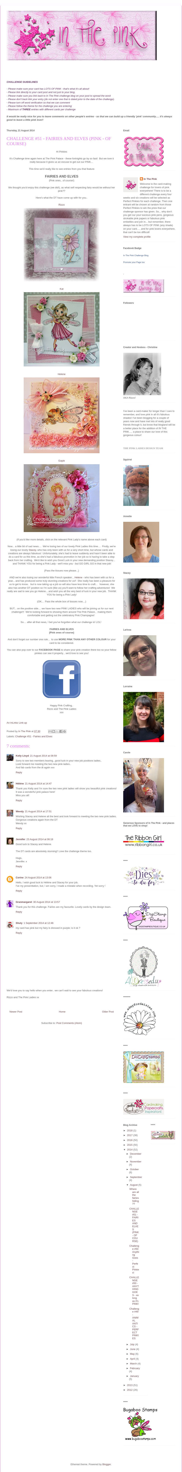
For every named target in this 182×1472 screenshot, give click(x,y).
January (134, 1376)
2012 (130, 1389)
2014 (130, 1149)
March (134, 1363)
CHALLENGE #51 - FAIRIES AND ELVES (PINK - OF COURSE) (134, 1225)
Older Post (108, 1011)
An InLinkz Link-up (17, 722)
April (133, 1358)
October (134, 1169)
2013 (130, 1385)
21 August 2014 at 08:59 (43, 755)
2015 (130, 1144)
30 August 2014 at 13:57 (46, 902)
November (135, 1161)
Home (62, 1011)
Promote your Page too (134, 262)
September (136, 1177)
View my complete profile (137, 236)
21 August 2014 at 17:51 (38, 811)
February (135, 1368)
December (135, 1153)
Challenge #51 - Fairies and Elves (33, 736)
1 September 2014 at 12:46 (38, 923)
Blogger (106, 1464)
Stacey (32, 550)
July (132, 1344)
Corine (20, 877)
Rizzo (62, 204)
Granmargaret (24, 902)
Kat (62, 288)
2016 (130, 1140)
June (133, 1349)
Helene (61, 374)
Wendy (20, 811)
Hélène (20, 783)
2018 (130, 1130)
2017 (130, 1135)
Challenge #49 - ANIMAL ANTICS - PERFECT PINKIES (134, 1323)
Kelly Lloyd (22, 755)
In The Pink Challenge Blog (135, 255)
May (132, 1353)
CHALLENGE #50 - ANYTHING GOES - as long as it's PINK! (134, 1290)
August (134, 1184)
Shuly (19, 923)
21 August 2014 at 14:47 (38, 783)
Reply (19, 772)
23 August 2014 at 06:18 (40, 839)
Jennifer (20, 839)
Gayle (61, 460)
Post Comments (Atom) (69, 1023)
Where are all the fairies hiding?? (134, 1196)
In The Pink (150, 179)
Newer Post (15, 1011)
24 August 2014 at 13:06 (38, 877)
